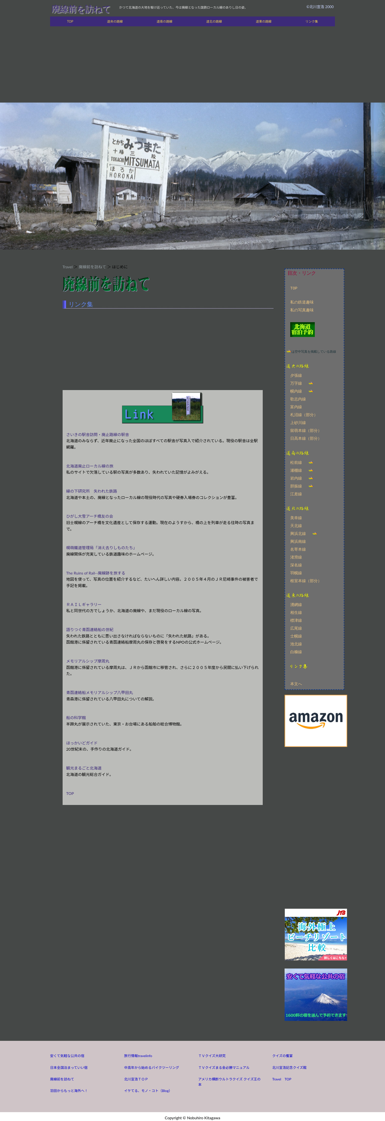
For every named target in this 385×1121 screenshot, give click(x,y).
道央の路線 (115, 21)
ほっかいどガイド (82, 743)
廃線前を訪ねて (80, 9)
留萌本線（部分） (306, 430)
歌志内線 (298, 398)
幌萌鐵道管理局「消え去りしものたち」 (101, 547)
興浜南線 (298, 540)
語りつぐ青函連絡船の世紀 (89, 629)
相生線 (296, 611)
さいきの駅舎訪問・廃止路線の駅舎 (97, 434)
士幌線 (296, 634)
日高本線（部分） (306, 438)
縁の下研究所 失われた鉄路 (91, 491)
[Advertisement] (192, 65)
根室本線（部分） (306, 579)
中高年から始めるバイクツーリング (151, 1065)
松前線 (296, 461)
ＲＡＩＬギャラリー (84, 604)
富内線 (296, 406)
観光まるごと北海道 (84, 768)
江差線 (296, 493)
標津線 (296, 619)
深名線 (296, 564)
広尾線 (296, 627)
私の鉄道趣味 (302, 302)
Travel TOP (281, 1077)
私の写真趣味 (302, 310)
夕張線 (296, 375)
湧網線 (296, 603)
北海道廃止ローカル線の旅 (89, 466)
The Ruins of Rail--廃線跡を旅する (95, 573)
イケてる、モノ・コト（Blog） (148, 1088)
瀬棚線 (296, 469)
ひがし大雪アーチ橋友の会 (89, 516)
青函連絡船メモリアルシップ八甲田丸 (99, 692)
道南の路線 (164, 21)
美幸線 (296, 516)
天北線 (296, 524)
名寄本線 (298, 548)
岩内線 (296, 477)
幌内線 (296, 391)
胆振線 (296, 485)
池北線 (296, 642)
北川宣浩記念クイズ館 (289, 1065)
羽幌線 (296, 572)
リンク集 (311, 21)
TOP (70, 21)
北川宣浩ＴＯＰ (136, 1077)
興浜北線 (298, 532)
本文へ (296, 682)
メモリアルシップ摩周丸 (88, 661)
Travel (68, 266)
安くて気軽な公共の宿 (67, 1053)
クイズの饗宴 (282, 1053)
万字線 (296, 383)
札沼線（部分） (304, 414)
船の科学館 (76, 717)
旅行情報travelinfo (138, 1053)
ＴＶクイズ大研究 (212, 1053)
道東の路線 (264, 21)
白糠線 (296, 650)
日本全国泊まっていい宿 (69, 1065)
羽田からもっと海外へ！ (69, 1088)
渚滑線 (296, 556)
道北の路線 (214, 21)
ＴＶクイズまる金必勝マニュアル (223, 1065)
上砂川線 (298, 422)
